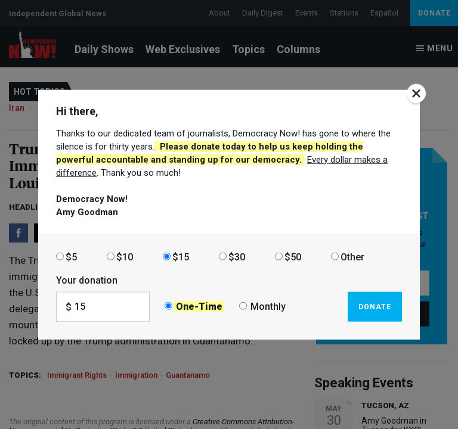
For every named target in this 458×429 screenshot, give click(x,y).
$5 (71, 256)
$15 (180, 256)
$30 (236, 256)
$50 (292, 256)
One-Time (199, 306)
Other (352, 256)
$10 (124, 256)
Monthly (268, 306)
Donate (374, 306)
